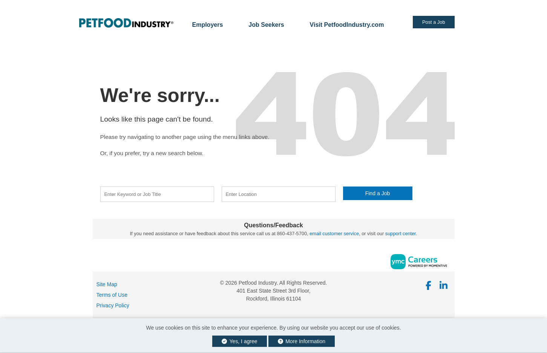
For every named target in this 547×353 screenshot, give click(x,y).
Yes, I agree (239, 341)
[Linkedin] (443, 286)
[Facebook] (429, 286)
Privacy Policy (113, 305)
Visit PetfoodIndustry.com (347, 25)
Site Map (107, 284)
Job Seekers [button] (266, 25)
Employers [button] (207, 25)
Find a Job (377, 193)
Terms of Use (112, 295)
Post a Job (433, 22)
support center (400, 233)
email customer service (334, 233)
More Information (302, 341)
